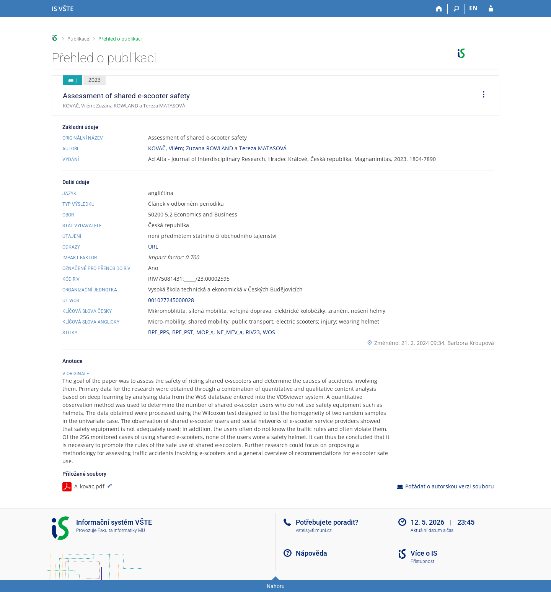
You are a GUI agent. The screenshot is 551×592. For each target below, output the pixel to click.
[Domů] (439, 9)
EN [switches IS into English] (473, 8)
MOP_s (205, 332)
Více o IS (424, 553)
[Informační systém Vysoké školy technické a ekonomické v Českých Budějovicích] (62, 9)
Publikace (78, 38)
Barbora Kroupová (470, 342)
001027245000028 (171, 300)
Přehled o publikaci (120, 38)
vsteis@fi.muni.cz (314, 530)
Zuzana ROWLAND (209, 148)
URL (153, 246)
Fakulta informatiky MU (121, 530)
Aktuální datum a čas (432, 530)
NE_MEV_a (230, 332)
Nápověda (311, 553)
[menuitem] (481, 96)
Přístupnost (422, 561)
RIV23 (253, 332)
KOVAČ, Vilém (165, 148)
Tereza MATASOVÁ (263, 148)
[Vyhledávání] (456, 9)
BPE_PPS (158, 332)
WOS (269, 332)
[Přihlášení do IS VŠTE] (490, 9)
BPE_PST (182, 332)
